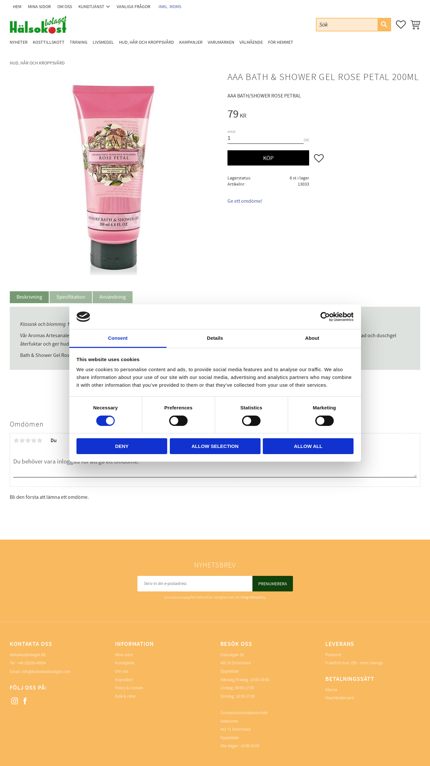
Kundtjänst (124, 663)
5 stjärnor (39, 440)
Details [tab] (215, 338)
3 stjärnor (28, 440)
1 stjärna (16, 440)
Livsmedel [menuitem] (103, 42)
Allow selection (215, 446)
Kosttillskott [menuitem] (48, 42)
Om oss (121, 671)
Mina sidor (124, 654)
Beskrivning (29, 297)
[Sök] (384, 24)
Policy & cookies (129, 688)
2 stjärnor (22, 440)
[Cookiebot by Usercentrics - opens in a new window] (325, 317)
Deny (122, 446)
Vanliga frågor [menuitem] (133, 7)
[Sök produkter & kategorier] (347, 24)
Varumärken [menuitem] (221, 42)
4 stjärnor (34, 440)
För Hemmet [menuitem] (280, 42)
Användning (112, 297)
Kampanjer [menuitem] (191, 42)
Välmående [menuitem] (251, 42)
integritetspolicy (252, 597)
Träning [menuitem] (78, 42)
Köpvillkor (124, 679)
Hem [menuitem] (17, 7)
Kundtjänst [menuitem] (91, 7)
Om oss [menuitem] (64, 7)
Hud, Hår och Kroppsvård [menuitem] (146, 42)
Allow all (308, 446)
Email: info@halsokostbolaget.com (40, 671)
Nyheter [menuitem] (19, 42)
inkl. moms (169, 7)
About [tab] (312, 338)
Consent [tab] (118, 338)
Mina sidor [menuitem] (39, 7)
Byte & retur (125, 696)
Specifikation (70, 297)
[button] (401, 24)
